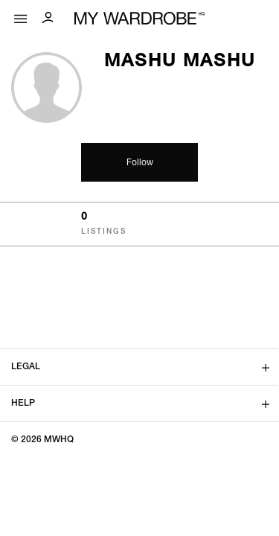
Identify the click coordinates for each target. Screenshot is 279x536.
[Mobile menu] (20, 15)
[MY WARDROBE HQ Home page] (139, 19)
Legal (25, 367)
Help (23, 403)
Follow (139, 163)
